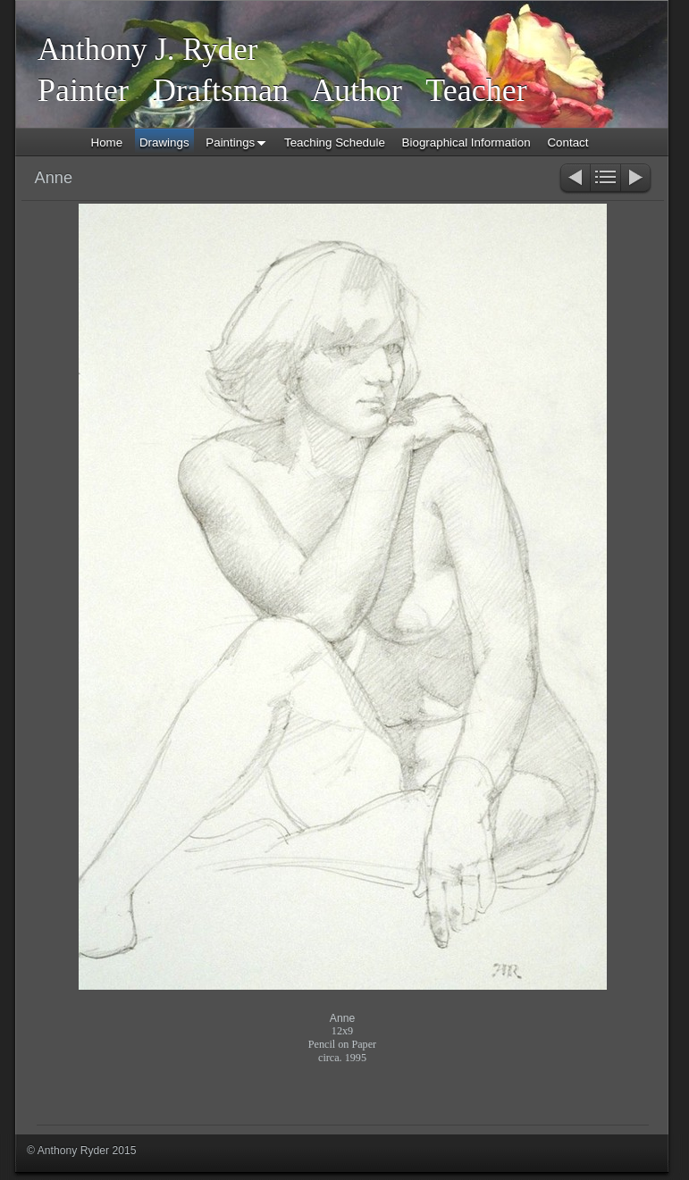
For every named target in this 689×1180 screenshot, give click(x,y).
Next (636, 179)
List (605, 179)
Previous (574, 179)
